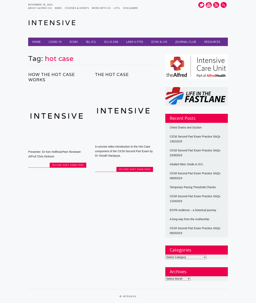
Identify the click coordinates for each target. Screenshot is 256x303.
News (58, 7)
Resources (212, 42)
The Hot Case (112, 74)
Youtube (209, 5)
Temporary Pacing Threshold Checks (193, 187)
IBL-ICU (91, 42)
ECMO (74, 42)
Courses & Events (77, 7)
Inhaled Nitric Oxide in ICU (186, 164)
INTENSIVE (52, 22)
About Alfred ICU (40, 7)
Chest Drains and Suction (186, 127)
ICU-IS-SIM (111, 42)
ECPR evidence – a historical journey (193, 210)
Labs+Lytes (134, 42)
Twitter (201, 5)
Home (36, 42)
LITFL (117, 7)
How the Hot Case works (51, 77)
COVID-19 (55, 42)
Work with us (101, 7)
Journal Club (185, 42)
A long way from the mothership (189, 219)
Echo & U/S (159, 42)
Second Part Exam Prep (68, 164)
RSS (216, 5)
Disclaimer (130, 7)
